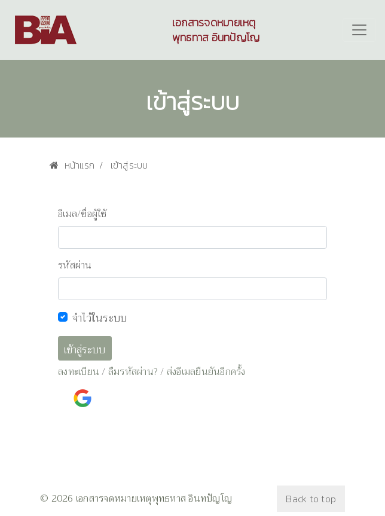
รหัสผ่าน (75, 265)
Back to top (311, 498)
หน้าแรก (72, 165)
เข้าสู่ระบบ (84, 350)
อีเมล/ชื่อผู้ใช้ (82, 214)
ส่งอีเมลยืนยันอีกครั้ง (206, 372)
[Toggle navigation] (359, 30)
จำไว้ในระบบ (99, 318)
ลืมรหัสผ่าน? (133, 372)
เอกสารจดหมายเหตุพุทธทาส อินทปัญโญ (216, 30)
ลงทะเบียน (78, 372)
